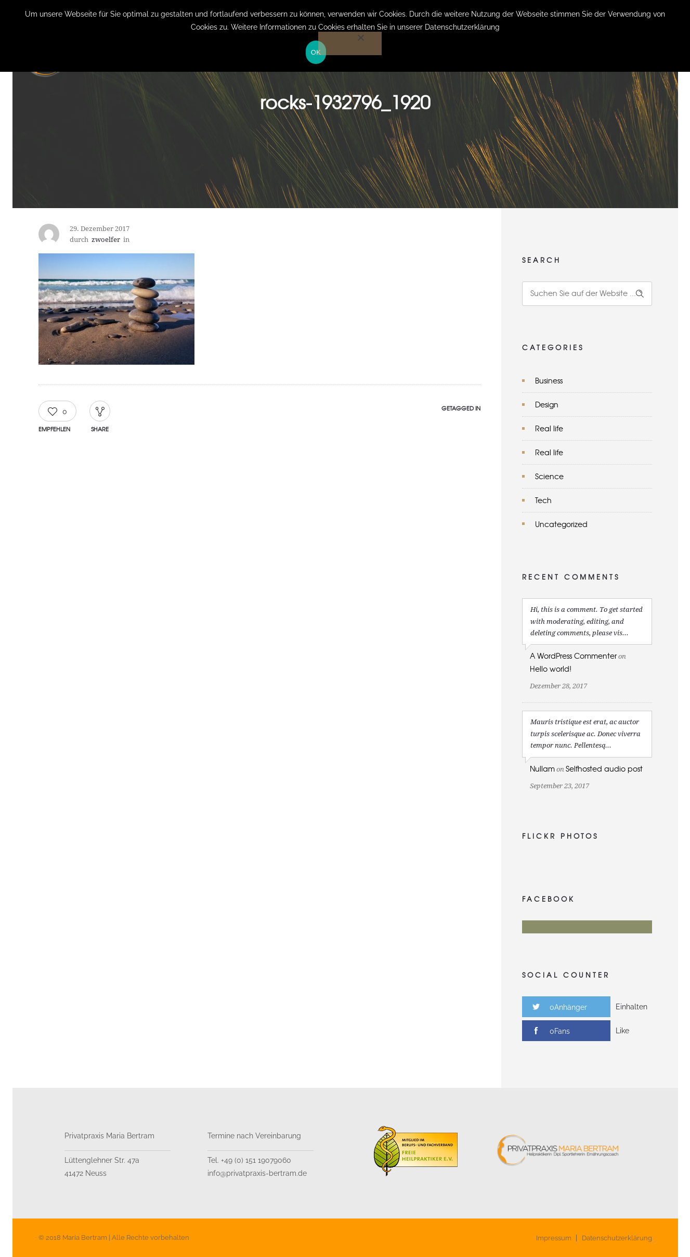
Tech (543, 500)
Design (546, 404)
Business (549, 380)
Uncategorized (561, 524)
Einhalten (631, 1007)
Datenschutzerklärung (617, 1238)
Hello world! (550, 668)
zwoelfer (106, 239)
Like (622, 1031)
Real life (549, 428)
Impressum (553, 1238)
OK (316, 52)
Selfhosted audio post (604, 768)
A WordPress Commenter (573, 655)
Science (549, 476)
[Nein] (350, 43)
